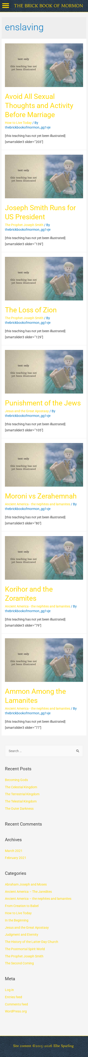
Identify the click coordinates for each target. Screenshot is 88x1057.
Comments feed (16, 1004)
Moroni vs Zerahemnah (41, 496)
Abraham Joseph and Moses (26, 884)
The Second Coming (19, 963)
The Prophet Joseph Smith (24, 225)
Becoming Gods (16, 780)
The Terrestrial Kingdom (22, 794)
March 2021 (14, 851)
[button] (5, 5)
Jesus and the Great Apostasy (27, 411)
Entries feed (13, 997)
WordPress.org (16, 1011)
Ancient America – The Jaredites (28, 891)
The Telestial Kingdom (21, 801)
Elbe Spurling (64, 1046)
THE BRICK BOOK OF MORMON (48, 5)
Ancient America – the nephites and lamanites (38, 898)
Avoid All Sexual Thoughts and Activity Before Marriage (39, 105)
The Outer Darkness (19, 808)
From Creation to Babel (21, 906)
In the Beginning (16, 920)
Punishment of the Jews (43, 403)
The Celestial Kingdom (21, 787)
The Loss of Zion (31, 310)
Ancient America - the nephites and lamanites (37, 504)
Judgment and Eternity (21, 934)
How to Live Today (18, 123)
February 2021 (15, 858)
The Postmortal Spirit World (25, 949)
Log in (9, 990)
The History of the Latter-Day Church (31, 942)
